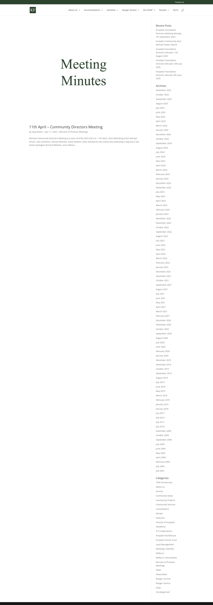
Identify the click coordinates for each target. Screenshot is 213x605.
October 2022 (162, 227)
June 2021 (160, 298)
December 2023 (163, 183)
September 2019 (164, 373)
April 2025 (161, 121)
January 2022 (162, 267)
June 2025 (160, 112)
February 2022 (163, 262)
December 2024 (163, 134)
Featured (160, 517)
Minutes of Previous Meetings (73, 131)
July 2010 (160, 426)
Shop (158, 587)
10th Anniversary (164, 482)
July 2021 (160, 293)
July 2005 (160, 466)
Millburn (160, 553)
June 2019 (160, 386)
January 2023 (162, 214)
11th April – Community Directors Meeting (66, 126)
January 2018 (162, 408)
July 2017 (160, 413)
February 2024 (163, 174)
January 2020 (162, 355)
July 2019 (160, 382)
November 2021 (163, 276)
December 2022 (163, 218)
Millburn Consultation (166, 557)
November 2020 (163, 324)
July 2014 (160, 417)
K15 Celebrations (164, 531)
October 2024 (162, 138)
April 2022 (161, 254)
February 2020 (163, 351)
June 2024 (160, 156)
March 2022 (161, 258)
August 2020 (162, 338)
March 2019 (161, 395)
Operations (37, 131)
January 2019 (162, 404)
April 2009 (161, 457)
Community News (164, 495)
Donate (162, 10)
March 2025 (161, 125)
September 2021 (164, 284)
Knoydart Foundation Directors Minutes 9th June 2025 (169, 75)
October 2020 (162, 329)
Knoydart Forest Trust (166, 540)
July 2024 (160, 152)
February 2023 (163, 209)
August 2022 (162, 236)
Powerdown (161, 574)
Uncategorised (163, 592)
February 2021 (163, 315)
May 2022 (160, 249)
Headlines (161, 526)
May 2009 (160, 453)
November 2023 (163, 187)
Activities (111, 10)
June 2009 (160, 448)
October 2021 (162, 280)
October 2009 (162, 435)
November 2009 (163, 431)
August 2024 (162, 147)
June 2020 (160, 346)
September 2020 (164, 333)
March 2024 (161, 170)
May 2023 (160, 196)
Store (175, 10)
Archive (159, 491)
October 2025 (162, 94)
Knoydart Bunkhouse (166, 535)
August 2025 (162, 103)
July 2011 (160, 422)
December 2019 (163, 360)
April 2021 (161, 307)
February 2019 (163, 400)
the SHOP (148, 10)
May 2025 (160, 116)
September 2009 (164, 439)
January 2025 (162, 130)
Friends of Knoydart (165, 522)
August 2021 (162, 289)
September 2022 (164, 231)
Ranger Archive (163, 578)
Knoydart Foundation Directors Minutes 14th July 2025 (169, 64)
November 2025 (163, 90)
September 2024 (164, 143)
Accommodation (92, 10)
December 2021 (163, 271)
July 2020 (160, 342)
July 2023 (160, 192)
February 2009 (163, 461)
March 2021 (161, 311)
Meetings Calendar (165, 548)
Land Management (165, 544)
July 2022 (160, 240)
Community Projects (165, 500)
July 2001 (160, 470)
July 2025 (160, 107)
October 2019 (162, 369)
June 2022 (160, 245)
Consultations (162, 509)
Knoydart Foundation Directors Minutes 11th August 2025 (167, 52)
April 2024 (161, 165)
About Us (72, 10)
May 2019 (160, 391)
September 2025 (164, 99)
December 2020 (163, 320)
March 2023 (161, 205)
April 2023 (161, 200)
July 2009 (160, 444)
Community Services (165, 504)
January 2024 (162, 178)
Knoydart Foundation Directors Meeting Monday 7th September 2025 (168, 33)
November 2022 (163, 223)
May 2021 (160, 302)
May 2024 (160, 161)
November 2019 (163, 364)
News (158, 570)
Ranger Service (129, 10)
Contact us (179, 2)
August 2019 (162, 377)
